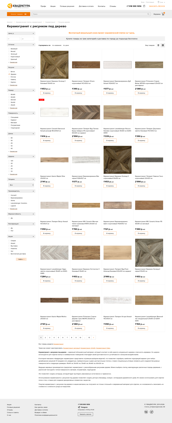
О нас (9, 415)
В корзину (46, 93)
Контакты (101, 6)
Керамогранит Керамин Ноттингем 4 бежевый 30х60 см (85, 270)
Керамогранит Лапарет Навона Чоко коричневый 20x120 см (149, 177)
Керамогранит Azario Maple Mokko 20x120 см (53, 318)
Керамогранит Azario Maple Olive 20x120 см (52, 177)
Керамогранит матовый (71, 348)
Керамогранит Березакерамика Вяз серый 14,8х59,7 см (85, 177)
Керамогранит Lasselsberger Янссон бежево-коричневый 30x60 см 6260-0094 (118, 131)
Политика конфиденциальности (46, 415)
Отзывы (113, 6)
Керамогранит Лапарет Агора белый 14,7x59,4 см (118, 318)
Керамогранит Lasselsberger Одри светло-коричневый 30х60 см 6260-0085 (53, 271)
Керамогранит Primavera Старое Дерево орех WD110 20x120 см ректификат (84, 319)
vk (146, 412)
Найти (20, 259)
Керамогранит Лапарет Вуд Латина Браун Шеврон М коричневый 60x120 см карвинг (85, 131)
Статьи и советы (13, 412)
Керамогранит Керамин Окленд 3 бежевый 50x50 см (52, 82)
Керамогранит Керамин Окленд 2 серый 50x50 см (147, 270)
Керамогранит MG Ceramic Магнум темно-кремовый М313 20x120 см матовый (85, 223)
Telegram (84, 407)
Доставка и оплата (86, 6)
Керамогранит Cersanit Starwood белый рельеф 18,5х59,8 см (52, 130)
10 (80, 337)
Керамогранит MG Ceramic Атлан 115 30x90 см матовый (148, 222)
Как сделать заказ (41, 407)
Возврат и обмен (41, 412)
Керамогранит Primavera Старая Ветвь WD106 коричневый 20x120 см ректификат (149, 83)
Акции (53, 6)
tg (151, 412)
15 (89, 337)
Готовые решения (67, 6)
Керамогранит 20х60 (88, 348)
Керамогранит (59, 344)
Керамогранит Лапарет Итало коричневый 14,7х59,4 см (83, 82)
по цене (66, 45)
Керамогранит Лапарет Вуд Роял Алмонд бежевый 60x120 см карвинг (117, 270)
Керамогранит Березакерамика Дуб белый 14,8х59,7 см (117, 82)
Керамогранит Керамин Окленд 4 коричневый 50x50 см (116, 177)
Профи (43, 6)
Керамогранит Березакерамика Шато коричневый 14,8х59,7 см (115, 222)
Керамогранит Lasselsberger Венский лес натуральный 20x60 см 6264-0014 (149, 319)
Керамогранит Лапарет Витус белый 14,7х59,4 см (54, 222)
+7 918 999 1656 (133, 6)
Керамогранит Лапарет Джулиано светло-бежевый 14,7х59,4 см (148, 130)
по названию (56, 45)
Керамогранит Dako (103, 348)
